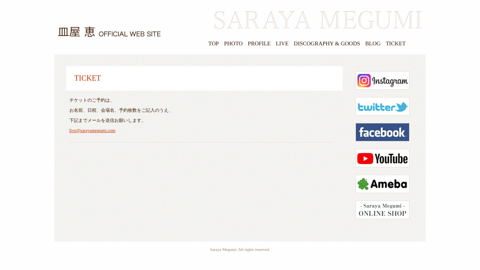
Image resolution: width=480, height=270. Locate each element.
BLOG (373, 43)
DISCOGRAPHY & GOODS (327, 43)
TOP (213, 43)
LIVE (282, 43)
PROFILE (259, 43)
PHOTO (233, 43)
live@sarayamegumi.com (92, 130)
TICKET (396, 43)
